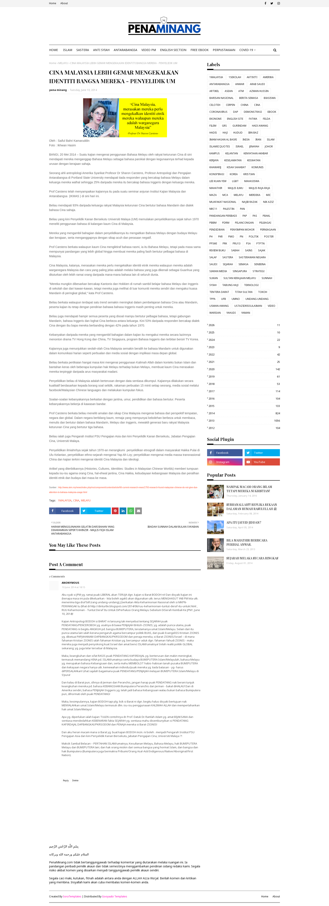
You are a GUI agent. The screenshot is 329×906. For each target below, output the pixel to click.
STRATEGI (258, 271)
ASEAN (229, 91)
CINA (76, 500)
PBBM (213, 222)
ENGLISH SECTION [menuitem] (173, 50)
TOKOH (262, 292)
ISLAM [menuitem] (67, 50)
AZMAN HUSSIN (259, 91)
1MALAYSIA (65, 500)
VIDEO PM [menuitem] (148, 50)
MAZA (213, 195)
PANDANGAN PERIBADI (223, 216)
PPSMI (213, 243)
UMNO (236, 299)
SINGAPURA (240, 271)
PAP (245, 216)
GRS (224, 125)
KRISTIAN (249, 174)
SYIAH (213, 285)
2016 (244, 398)
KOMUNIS (258, 167)
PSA (248, 243)
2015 (244, 406)
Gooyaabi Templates (114, 896)
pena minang (58, 90)
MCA (225, 195)
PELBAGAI (265, 222)
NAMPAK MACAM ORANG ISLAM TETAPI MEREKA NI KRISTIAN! (249, 489)
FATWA (253, 119)
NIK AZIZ (268, 202)
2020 (244, 369)
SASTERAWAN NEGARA (252, 257)
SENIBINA (260, 264)
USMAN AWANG (219, 306)
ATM (241, 91)
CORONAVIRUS (218, 112)
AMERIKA (268, 77)
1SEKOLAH (235, 77)
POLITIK (253, 236)
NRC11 (213, 209)
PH (211, 236)
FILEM (212, 125)
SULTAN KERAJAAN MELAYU (239, 278)
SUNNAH (267, 278)
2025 (244, 332)
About (64, 3)
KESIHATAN (253, 160)
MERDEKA (254, 195)
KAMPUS (214, 153)
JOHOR (269, 146)
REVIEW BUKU (217, 250)
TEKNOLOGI (251, 285)
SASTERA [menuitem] (82, 50)
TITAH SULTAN (243, 292)
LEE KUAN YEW (217, 181)
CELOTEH (214, 105)
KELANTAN (231, 153)
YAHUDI (231, 313)
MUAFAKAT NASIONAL (222, 202)
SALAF (213, 257)
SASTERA (227, 257)
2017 (244, 391)
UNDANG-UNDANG (257, 299)
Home (52, 3)
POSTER (269, 236)
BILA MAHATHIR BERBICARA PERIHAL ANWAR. (246, 542)
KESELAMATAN (233, 160)
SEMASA (243, 264)
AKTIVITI (252, 77)
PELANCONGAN (244, 222)
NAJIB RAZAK (249, 202)
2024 (244, 340)
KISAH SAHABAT (236, 167)
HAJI (225, 132)
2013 (244, 420)
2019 (244, 376)
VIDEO (271, 306)
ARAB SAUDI (257, 84)
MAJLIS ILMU (235, 188)
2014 (244, 413)
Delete (75, 780)
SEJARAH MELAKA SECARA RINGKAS (252, 558)
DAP (235, 112)
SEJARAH (228, 264)
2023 (244, 347)
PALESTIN (228, 209)
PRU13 (236, 243)
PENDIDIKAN (217, 229)
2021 (244, 362)
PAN (242, 209)
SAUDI (213, 264)
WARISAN (215, 313)
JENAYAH (254, 146)
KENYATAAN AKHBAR (256, 153)
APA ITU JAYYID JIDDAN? (243, 522)
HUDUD (238, 132)
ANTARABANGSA (219, 84)
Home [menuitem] (53, 50)
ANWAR (239, 84)
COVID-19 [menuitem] (246, 50)
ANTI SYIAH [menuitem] (101, 50)
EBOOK (272, 112)
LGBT (235, 181)
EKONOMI (215, 119)
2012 (244, 428)
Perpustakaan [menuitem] (224, 50)
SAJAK (261, 250)
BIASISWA (270, 98)
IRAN (258, 139)
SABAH (235, 250)
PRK (225, 243)
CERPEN (230, 105)
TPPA (212, 299)
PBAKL (266, 216)
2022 (244, 354)
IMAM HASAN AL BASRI (223, 139)
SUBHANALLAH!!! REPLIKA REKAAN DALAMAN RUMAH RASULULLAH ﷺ (251, 507)
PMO (231, 236)
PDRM (225, 222)
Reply (66, 780)
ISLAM (270, 139)
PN (241, 236)
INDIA (246, 139)
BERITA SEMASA (248, 98)
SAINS (248, 250)
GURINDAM (239, 125)
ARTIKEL (214, 91)
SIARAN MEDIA (218, 271)
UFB (223, 299)
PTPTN (260, 243)
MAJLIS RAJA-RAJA (259, 188)
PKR (220, 236)
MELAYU (63, 63)
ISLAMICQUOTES (219, 146)
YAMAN (245, 313)
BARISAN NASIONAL (221, 98)
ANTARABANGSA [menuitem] (125, 50)
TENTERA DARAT (219, 292)
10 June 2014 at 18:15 (73, 587)
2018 (244, 384)
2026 (244, 325)
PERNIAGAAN (268, 229)
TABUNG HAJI (230, 285)
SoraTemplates (72, 896)
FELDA (266, 119)
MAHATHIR (215, 188)
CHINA (244, 105)
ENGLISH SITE (235, 119)
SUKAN (213, 278)
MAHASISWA (251, 181)
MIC (268, 195)
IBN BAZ (253, 132)
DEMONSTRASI (253, 112)
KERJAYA (214, 160)
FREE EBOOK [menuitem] (200, 50)
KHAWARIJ (215, 167)
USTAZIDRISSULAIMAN (248, 306)
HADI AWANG (260, 125)
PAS (255, 216)
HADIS (213, 132)
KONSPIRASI (216, 174)
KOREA (234, 174)
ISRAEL (240, 146)
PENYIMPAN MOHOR (242, 229)
